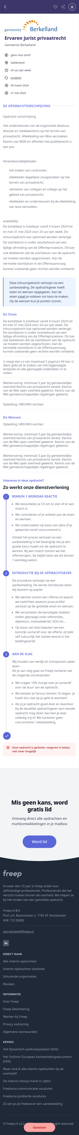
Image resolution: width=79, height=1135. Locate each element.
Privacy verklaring (15, 1024)
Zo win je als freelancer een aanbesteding (32, 1104)
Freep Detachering (16, 1009)
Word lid (39, 841)
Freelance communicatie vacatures (28, 1089)
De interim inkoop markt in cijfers (27, 1081)
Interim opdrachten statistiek (24, 969)
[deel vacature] (63, 7)
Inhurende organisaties (20, 976)
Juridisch (16, 78)
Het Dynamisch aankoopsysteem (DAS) (30, 1049)
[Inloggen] (72, 7)
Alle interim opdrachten (20, 961)
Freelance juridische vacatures (24, 1096)
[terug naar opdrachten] (26, 7)
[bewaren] (55, 7)
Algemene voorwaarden (20, 1032)
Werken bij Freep (15, 1017)
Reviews (8, 984)
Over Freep (11, 1001)
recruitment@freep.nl (18, 931)
